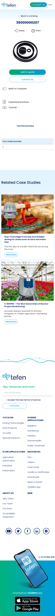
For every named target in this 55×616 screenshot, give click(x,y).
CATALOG (8, 417)
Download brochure (19, 102)
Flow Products (10, 427)
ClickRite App (34, 487)
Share (21, 30)
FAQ (29, 457)
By (46, 557)
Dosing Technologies (13, 423)
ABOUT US (8, 493)
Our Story (7, 508)
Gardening (33, 430)
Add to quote (27, 72)
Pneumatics (9, 470)
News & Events (35, 482)
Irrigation (32, 425)
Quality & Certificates (38, 472)
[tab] (25, 126)
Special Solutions (11, 437)
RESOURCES (34, 451)
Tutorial (13, 107)
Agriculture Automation (9, 459)
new (30, 493)
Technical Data (25, 125)
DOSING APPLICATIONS (35, 419)
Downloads (33, 477)
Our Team (8, 503)
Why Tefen (8, 498)
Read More (11, 254)
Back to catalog (29, 16)
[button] (23, 53)
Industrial (7, 465)
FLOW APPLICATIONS (14, 451)
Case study (33, 467)
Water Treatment (36, 445)
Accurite (7, 432)
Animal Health (34, 440)
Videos (31, 462)
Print (38, 30)
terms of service (32, 400)
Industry (32, 435)
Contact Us (38, 4)
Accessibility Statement (9, 515)
